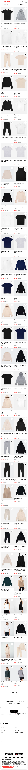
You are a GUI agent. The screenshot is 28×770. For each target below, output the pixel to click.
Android (2, 744)
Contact (16, 734)
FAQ (2, 732)
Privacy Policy (14, 766)
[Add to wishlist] (12, 8)
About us (3, 730)
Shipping (17, 730)
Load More (13, 692)
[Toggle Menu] (2, 2)
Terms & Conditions (5, 766)
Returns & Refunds (19, 732)
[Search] (17, 2)
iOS (1, 741)
